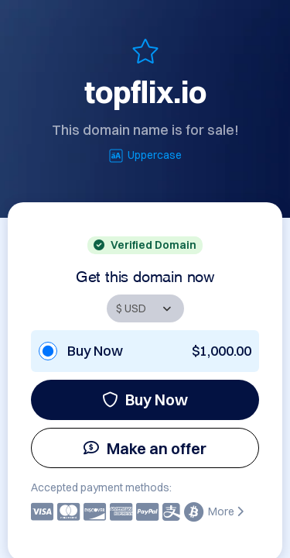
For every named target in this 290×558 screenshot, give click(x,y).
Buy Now (145, 399)
